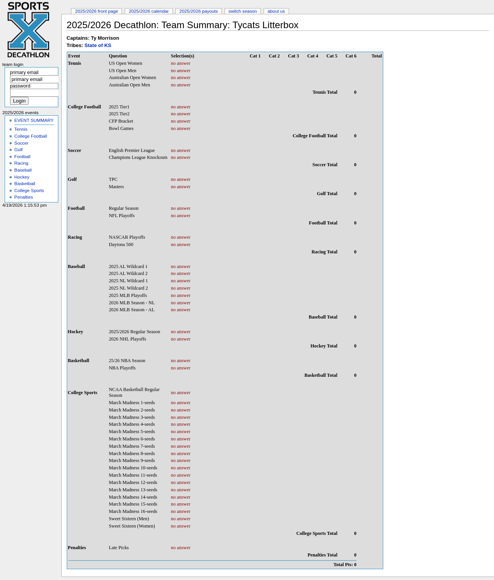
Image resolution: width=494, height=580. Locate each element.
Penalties (23, 196)
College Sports (29, 190)
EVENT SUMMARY (34, 120)
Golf (18, 149)
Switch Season (242, 10)
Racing (21, 162)
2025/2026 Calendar (149, 10)
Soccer (21, 142)
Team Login (13, 64)
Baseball (23, 169)
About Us (276, 10)
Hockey (21, 176)
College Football (30, 135)
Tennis (20, 129)
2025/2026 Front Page (96, 10)
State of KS (98, 45)
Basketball (24, 183)
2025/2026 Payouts (198, 10)
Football (22, 156)
